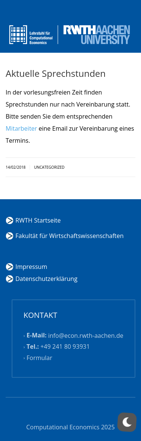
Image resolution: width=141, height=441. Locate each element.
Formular (40, 358)
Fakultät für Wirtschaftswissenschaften (69, 236)
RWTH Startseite (38, 220)
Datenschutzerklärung (46, 279)
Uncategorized (49, 167)
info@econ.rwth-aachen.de (85, 335)
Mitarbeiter (21, 128)
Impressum (31, 266)
